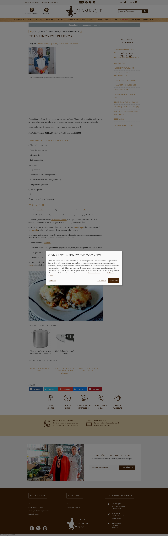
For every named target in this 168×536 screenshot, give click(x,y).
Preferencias (52, 281)
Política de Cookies (94, 273)
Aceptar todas (114, 281)
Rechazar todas (101, 281)
